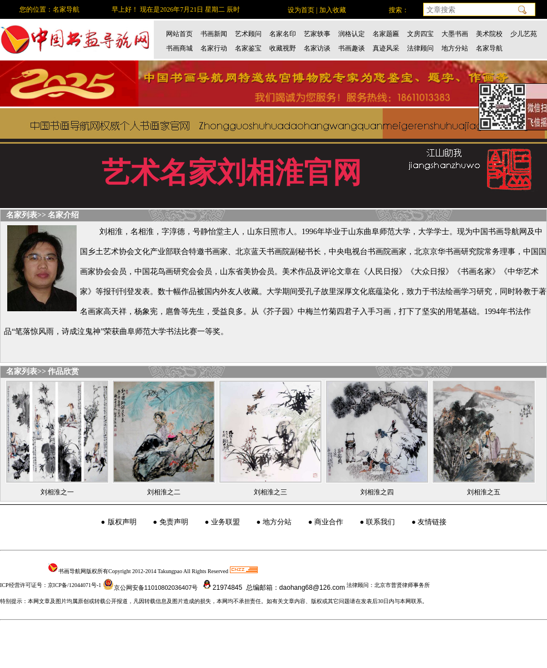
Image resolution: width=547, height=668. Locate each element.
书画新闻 (213, 34)
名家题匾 (386, 34)
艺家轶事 (317, 34)
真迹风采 (386, 48)
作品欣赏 (63, 371)
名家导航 (489, 48)
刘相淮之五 (483, 492)
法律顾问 (420, 48)
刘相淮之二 (163, 492)
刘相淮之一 (57, 492)
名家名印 (282, 34)
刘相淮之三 (270, 492)
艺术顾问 (248, 34)
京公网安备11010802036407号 (150, 587)
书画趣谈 (351, 48)
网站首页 (179, 34)
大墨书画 (454, 34)
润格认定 (351, 34)
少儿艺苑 (523, 34)
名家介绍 (63, 215)
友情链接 (432, 522)
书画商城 (179, 48)
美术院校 (489, 34)
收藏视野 (282, 48)
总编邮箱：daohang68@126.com (294, 587)
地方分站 (454, 48)
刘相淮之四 (377, 492)
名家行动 (213, 48)
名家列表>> (26, 215)
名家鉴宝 (248, 48)
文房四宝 (420, 34)
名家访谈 (317, 48)
